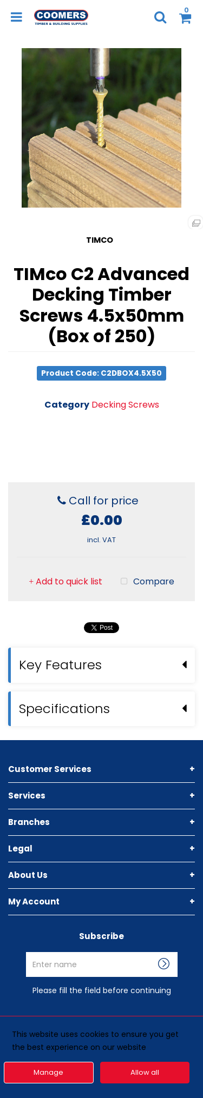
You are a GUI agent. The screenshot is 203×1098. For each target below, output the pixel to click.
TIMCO (99, 240)
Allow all (144, 1072)
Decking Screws (125, 404)
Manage (48, 1072)
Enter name (104, 951)
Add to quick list (65, 581)
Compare (145, 581)
